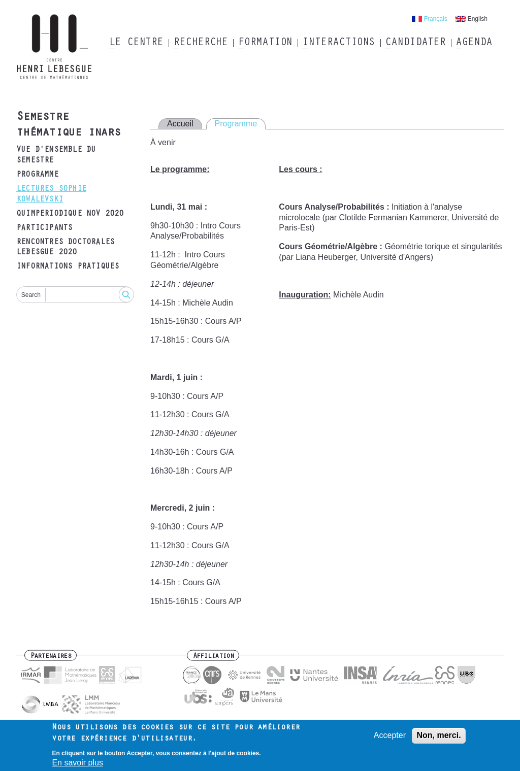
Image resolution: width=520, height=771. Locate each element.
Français (435, 18)
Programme (37, 175)
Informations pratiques (67, 267)
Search (31, 294)
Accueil (180, 123)
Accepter (390, 738)
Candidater (415, 43)
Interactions (338, 43)
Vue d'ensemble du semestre (55, 155)
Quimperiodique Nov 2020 (70, 214)
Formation (265, 43)
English (478, 18)
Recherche (200, 43)
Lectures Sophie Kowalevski (51, 194)
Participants (44, 228)
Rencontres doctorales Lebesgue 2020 (65, 248)
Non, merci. (438, 738)
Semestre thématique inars (68, 126)
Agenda (474, 43)
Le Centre (136, 43)
